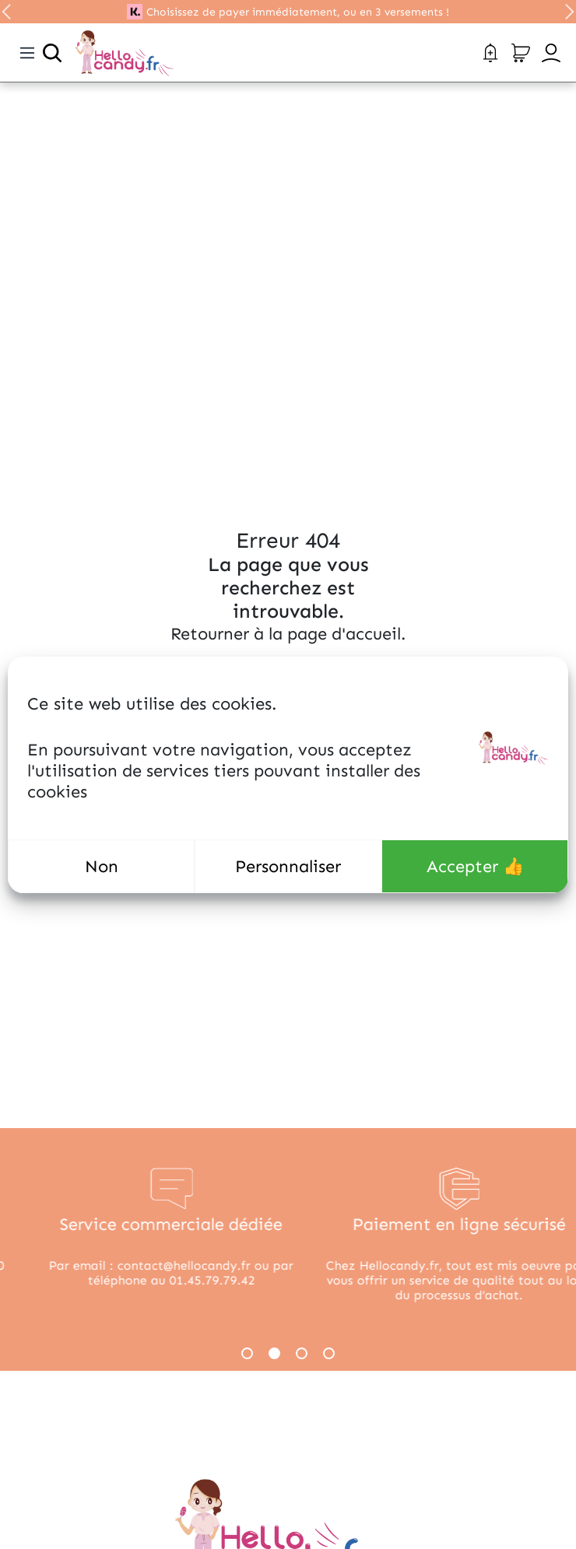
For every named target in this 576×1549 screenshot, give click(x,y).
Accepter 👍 (475, 866)
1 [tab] (247, 1353)
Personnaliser (288, 866)
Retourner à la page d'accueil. (288, 633)
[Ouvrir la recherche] (52, 53)
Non (101, 866)
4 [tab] (329, 1353)
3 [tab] (301, 1353)
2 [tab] (274, 1353)
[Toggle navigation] (27, 53)
